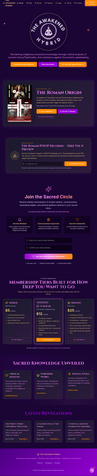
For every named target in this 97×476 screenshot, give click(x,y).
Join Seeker (17, 339)
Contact (57, 463)
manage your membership (62, 348)
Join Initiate (80, 339)
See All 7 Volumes (67, 111)
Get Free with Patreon (46, 116)
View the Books (47, 64)
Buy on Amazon (46, 111)
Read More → (24, 439)
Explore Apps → (74, 390)
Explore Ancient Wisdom (24, 64)
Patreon (40, 463)
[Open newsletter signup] (91, 470)
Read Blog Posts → (12, 396)
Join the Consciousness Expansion (48, 256)
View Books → (42, 393)
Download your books (45, 348)
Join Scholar (48, 340)
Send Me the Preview (75, 164)
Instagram (48, 463)
